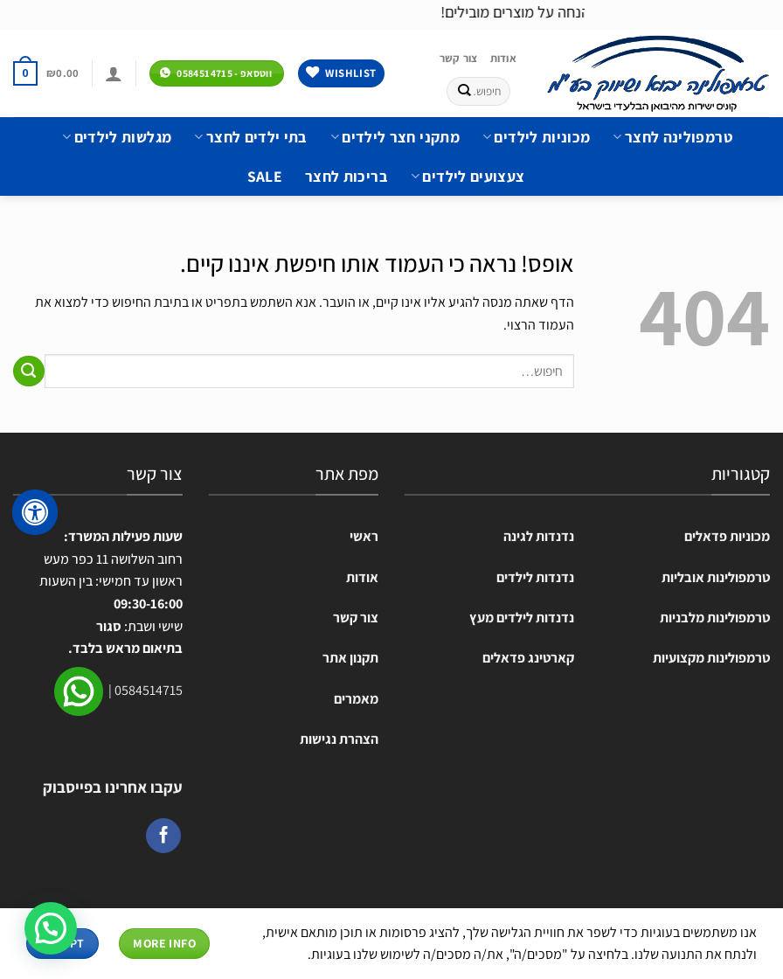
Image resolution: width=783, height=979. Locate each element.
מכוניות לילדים (536, 137)
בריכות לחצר (346, 176)
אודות (503, 58)
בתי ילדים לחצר (250, 137)
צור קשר (459, 58)
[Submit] (464, 91)
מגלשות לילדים (116, 137)
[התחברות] (113, 73)
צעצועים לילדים (467, 176)
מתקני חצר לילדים (395, 137)
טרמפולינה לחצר (672, 137)
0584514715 (148, 690)
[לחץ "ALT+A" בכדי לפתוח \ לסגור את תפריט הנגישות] (35, 512)
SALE (264, 176)
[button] (50, 928)
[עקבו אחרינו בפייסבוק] (163, 835)
